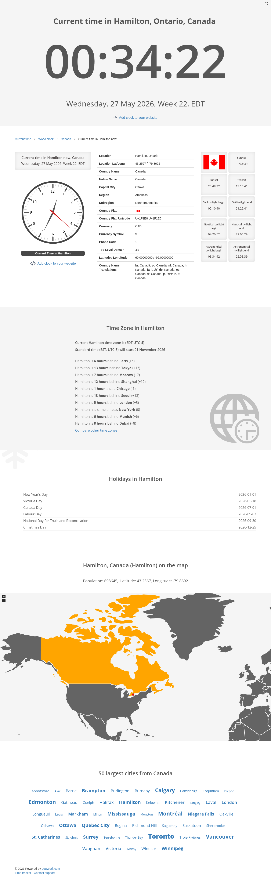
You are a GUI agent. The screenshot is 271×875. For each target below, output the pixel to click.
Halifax (106, 802)
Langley (195, 803)
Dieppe (229, 791)
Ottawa (67, 825)
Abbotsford (40, 791)
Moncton (147, 814)
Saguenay (169, 825)
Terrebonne (112, 837)
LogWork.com (51, 868)
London (229, 802)
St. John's (71, 837)
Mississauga (121, 813)
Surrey (90, 837)
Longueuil (41, 814)
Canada (66, 139)
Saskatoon (192, 825)
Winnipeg (172, 848)
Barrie (71, 790)
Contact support (44, 873)
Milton (97, 814)
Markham (78, 814)
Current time (23, 139)
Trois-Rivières (190, 837)
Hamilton (130, 802)
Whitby (131, 849)
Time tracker (23, 873)
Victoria (113, 848)
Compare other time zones (96, 430)
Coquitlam (211, 791)
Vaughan (91, 848)
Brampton (93, 790)
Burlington (120, 790)
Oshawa (47, 825)
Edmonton (42, 801)
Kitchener (174, 802)
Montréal (170, 813)
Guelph (88, 802)
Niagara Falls (201, 814)
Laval (211, 802)
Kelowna (153, 802)
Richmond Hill (144, 825)
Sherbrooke (215, 825)
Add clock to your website (138, 117)
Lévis (59, 814)
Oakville (226, 814)
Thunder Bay (134, 837)
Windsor (148, 848)
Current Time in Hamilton (53, 253)
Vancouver (220, 836)
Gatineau (69, 802)
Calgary (165, 790)
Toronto (161, 836)
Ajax (58, 791)
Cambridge (189, 791)
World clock (46, 139)
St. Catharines (46, 837)
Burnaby (142, 790)
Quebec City (96, 825)
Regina (121, 825)
